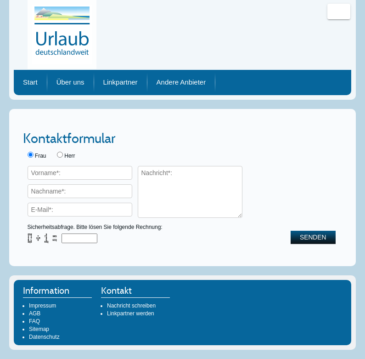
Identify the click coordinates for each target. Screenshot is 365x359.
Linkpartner (120, 82)
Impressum (42, 305)
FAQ (34, 321)
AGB (34, 313)
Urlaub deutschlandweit (62, 34)
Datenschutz (44, 337)
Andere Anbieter (181, 82)
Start (30, 82)
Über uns (70, 82)
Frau (40, 156)
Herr (69, 156)
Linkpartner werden (130, 313)
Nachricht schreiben (131, 305)
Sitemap (39, 329)
